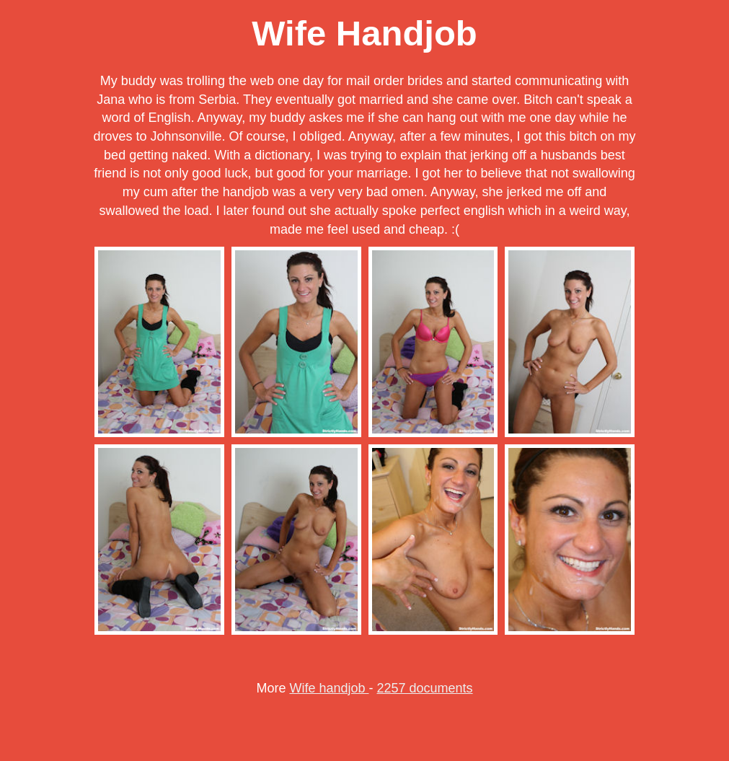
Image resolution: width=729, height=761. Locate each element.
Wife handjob (328, 688)
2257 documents (425, 688)
